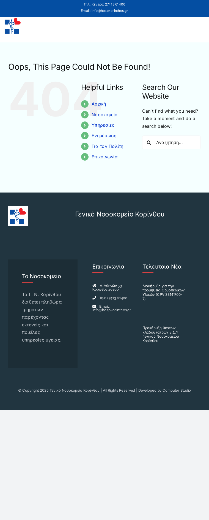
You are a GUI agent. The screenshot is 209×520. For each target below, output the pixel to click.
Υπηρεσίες (103, 125)
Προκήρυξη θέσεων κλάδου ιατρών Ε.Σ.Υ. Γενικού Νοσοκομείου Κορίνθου (161, 334)
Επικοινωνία (105, 156)
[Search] (149, 142)
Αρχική (99, 104)
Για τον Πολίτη (107, 146)
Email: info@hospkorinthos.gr (104, 11)
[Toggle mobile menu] (198, 26)
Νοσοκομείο (104, 114)
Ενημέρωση (104, 135)
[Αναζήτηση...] (171, 142)
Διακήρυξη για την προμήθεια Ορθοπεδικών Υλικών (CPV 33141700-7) (163, 292)
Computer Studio (177, 390)
